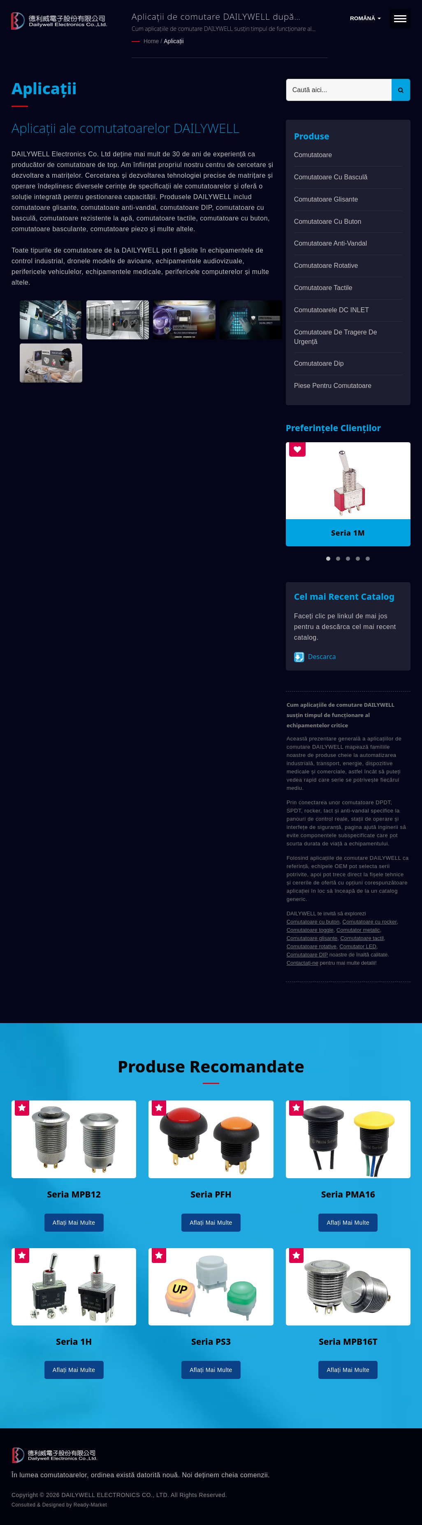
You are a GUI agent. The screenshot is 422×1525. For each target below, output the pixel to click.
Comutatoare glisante (326, 199)
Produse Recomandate (211, 1066)
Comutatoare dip (319, 363)
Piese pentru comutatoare (333, 385)
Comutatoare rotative (326, 265)
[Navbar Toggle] (400, 18)
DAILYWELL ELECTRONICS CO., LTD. (115, 1495)
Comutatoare (313, 154)
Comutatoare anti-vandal (330, 243)
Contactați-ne (302, 963)
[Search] (339, 90)
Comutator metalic (358, 930)
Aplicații (173, 41)
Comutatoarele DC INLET (331, 309)
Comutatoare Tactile (323, 287)
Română (365, 18)
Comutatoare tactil (362, 938)
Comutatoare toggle (310, 930)
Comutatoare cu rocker (370, 922)
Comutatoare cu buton (328, 221)
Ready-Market (90, 1505)
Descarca (315, 657)
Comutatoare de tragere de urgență (335, 337)
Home (151, 41)
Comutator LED (357, 946)
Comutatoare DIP (307, 955)
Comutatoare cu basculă (331, 177)
